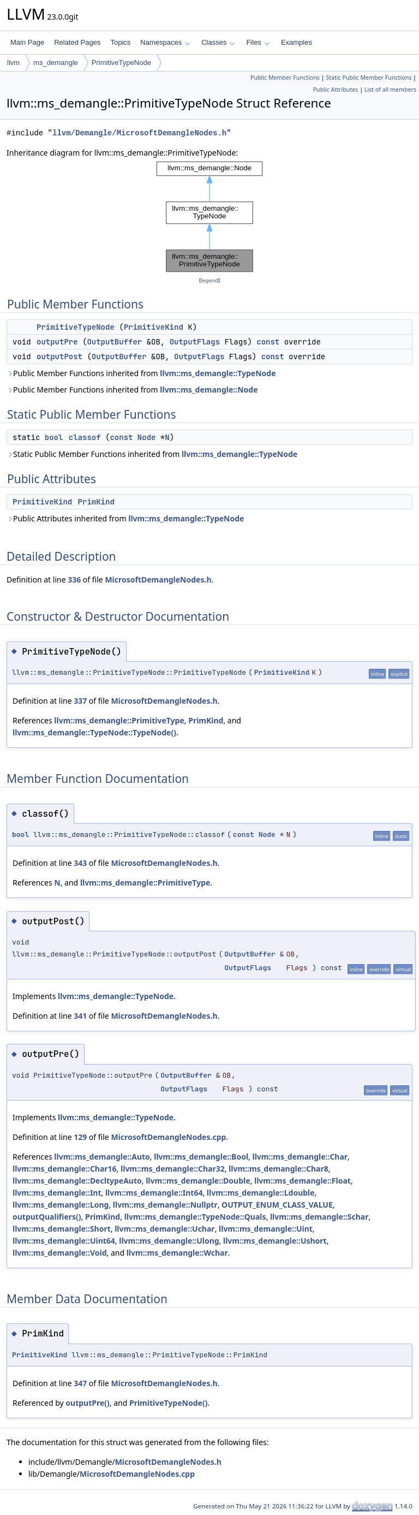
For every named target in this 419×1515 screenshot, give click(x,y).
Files (258, 42)
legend (209, 280)
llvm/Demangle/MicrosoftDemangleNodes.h (139, 133)
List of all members (390, 89)
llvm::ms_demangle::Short (62, 1228)
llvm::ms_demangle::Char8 (278, 1168)
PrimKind (96, 502)
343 (80, 863)
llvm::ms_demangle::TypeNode (218, 373)
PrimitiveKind (153, 327)
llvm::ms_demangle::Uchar (164, 1228)
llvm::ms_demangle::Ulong (169, 1240)
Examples (296, 42)
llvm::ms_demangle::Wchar (177, 1252)
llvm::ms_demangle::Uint (266, 1228)
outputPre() (87, 1403)
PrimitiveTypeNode (121, 62)
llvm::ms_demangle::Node (209, 389)
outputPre (57, 342)
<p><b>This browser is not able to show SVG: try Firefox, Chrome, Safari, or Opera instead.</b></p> (209, 217)
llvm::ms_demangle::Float (302, 1180)
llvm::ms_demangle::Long (61, 1204)
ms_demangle (55, 62)
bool (54, 437)
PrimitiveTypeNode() (168, 1403)
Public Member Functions (285, 77)
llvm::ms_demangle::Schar (319, 1216)
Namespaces (165, 42)
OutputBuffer (114, 342)
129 (80, 1137)
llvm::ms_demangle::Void (59, 1252)
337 (80, 701)
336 (74, 579)
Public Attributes (335, 89)
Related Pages (77, 42)
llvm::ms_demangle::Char (300, 1156)
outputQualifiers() (47, 1216)
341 (80, 1016)
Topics (120, 42)
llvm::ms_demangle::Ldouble (261, 1192)
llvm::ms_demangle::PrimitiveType (119, 720)
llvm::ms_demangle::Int (57, 1192)
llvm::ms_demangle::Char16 (65, 1168)
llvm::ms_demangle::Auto (102, 1156)
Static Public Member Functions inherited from (152, 454)
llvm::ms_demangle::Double (198, 1180)
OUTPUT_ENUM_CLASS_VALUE (277, 1204)
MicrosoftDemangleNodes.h (158, 579)
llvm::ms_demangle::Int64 (154, 1192)
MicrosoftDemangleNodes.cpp (168, 1137)
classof (85, 437)
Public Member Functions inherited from (141, 373)
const (267, 342)
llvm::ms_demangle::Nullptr (165, 1204)
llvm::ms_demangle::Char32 (173, 1168)
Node (146, 437)
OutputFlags (195, 342)
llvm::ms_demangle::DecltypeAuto (77, 1180)
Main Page (27, 42)
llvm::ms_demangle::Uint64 (64, 1240)
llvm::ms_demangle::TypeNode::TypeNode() (94, 732)
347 (80, 1383)
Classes (218, 42)
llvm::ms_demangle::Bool (201, 1156)
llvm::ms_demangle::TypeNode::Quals (195, 1216)
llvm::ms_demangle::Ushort (275, 1240)
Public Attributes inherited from (125, 518)
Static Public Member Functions (368, 77)
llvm (13, 62)
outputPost (59, 356)
